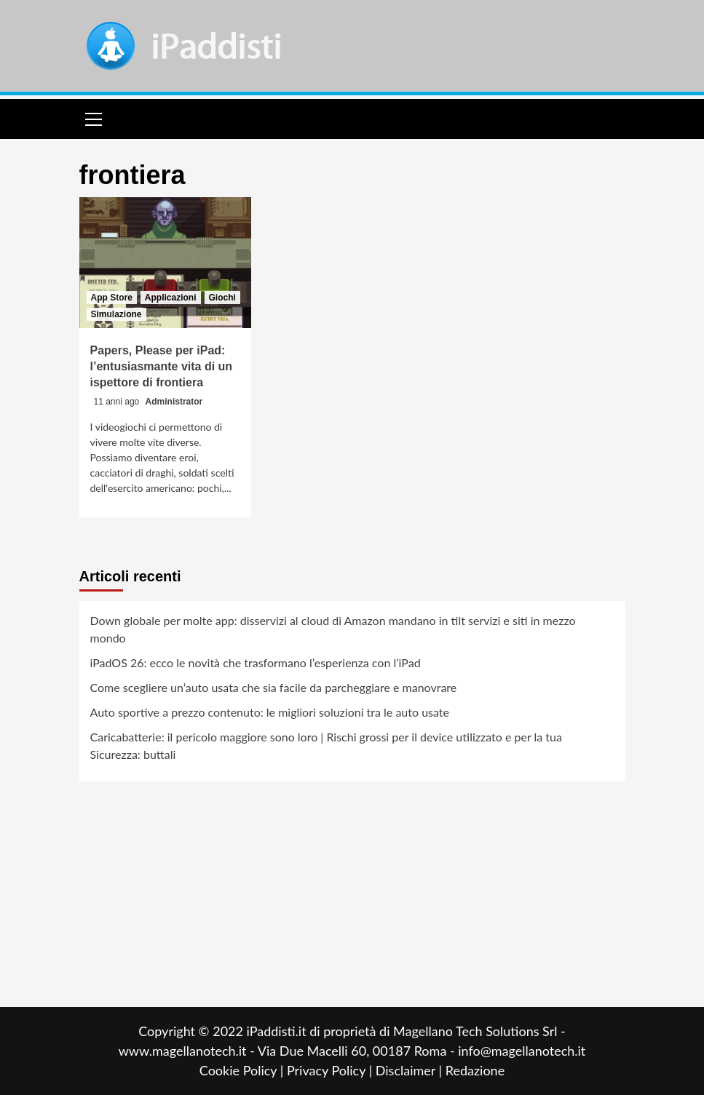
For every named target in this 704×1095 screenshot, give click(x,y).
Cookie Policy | (243, 1070)
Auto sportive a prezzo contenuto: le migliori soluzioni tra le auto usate (269, 712)
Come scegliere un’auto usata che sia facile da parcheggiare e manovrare (273, 687)
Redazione (475, 1070)
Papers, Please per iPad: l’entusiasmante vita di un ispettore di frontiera (161, 366)
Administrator (174, 402)
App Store (112, 297)
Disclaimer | (411, 1070)
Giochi (222, 297)
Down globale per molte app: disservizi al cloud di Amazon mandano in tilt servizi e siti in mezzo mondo (333, 629)
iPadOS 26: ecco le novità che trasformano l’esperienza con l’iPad (255, 662)
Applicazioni (171, 297)
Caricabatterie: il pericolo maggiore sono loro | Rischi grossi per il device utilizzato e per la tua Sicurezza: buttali (326, 745)
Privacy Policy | (331, 1070)
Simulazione (116, 314)
